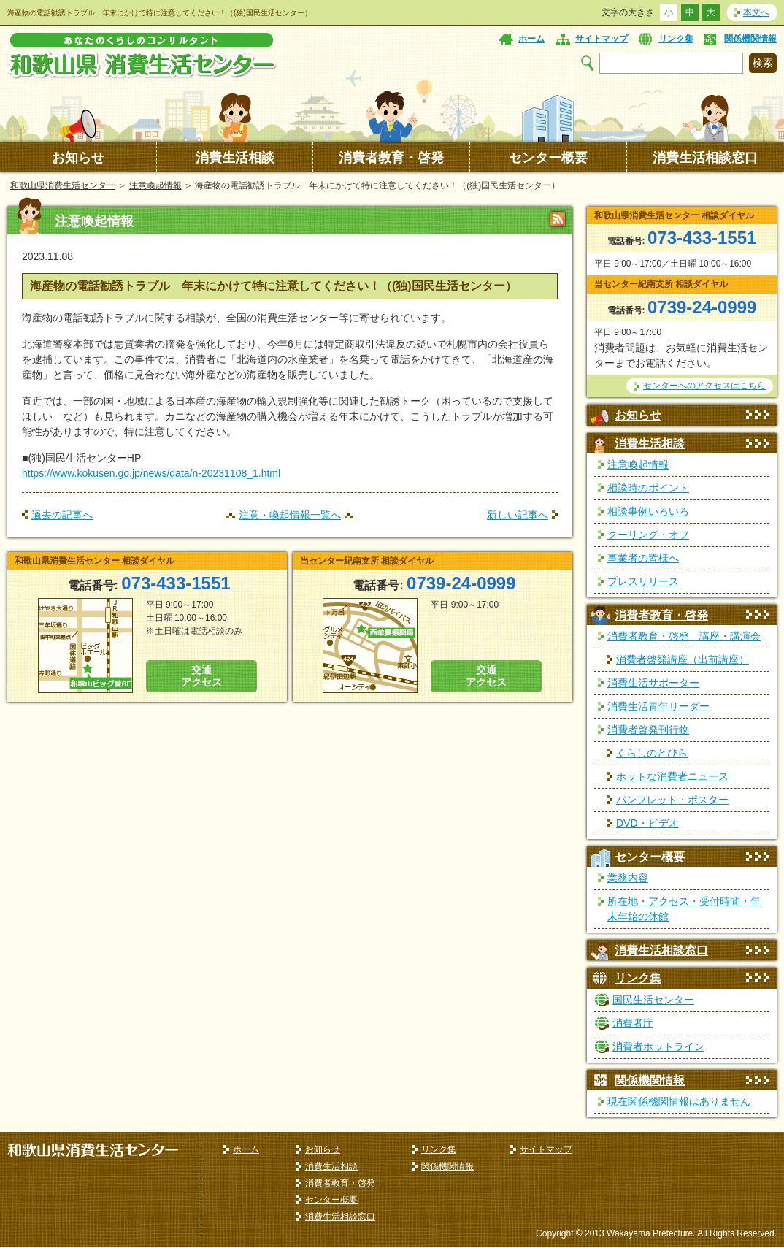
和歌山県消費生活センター (62, 185)
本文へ (756, 12)
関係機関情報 (750, 39)
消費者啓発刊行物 (648, 729)
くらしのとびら (652, 753)
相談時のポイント (648, 488)
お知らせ (78, 157)
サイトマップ (601, 39)
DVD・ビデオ (647, 823)
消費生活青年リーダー (658, 706)
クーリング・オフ (648, 534)
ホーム (531, 39)
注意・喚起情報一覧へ (290, 515)
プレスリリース (643, 581)
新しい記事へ (517, 515)
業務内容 (627, 878)
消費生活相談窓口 (705, 157)
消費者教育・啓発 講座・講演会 (684, 636)
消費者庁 (632, 1023)
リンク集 (675, 39)
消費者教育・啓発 (391, 157)
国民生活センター (653, 1000)
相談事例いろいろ (648, 511)
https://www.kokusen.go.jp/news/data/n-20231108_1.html (151, 473)
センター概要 (548, 157)
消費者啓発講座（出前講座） (682, 659)
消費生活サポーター (653, 683)
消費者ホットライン (658, 1046)
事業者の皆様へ (643, 558)
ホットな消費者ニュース (672, 776)
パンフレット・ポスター (672, 799)
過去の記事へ (62, 515)
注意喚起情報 (155, 185)
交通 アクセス (201, 676)
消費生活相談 (235, 157)
